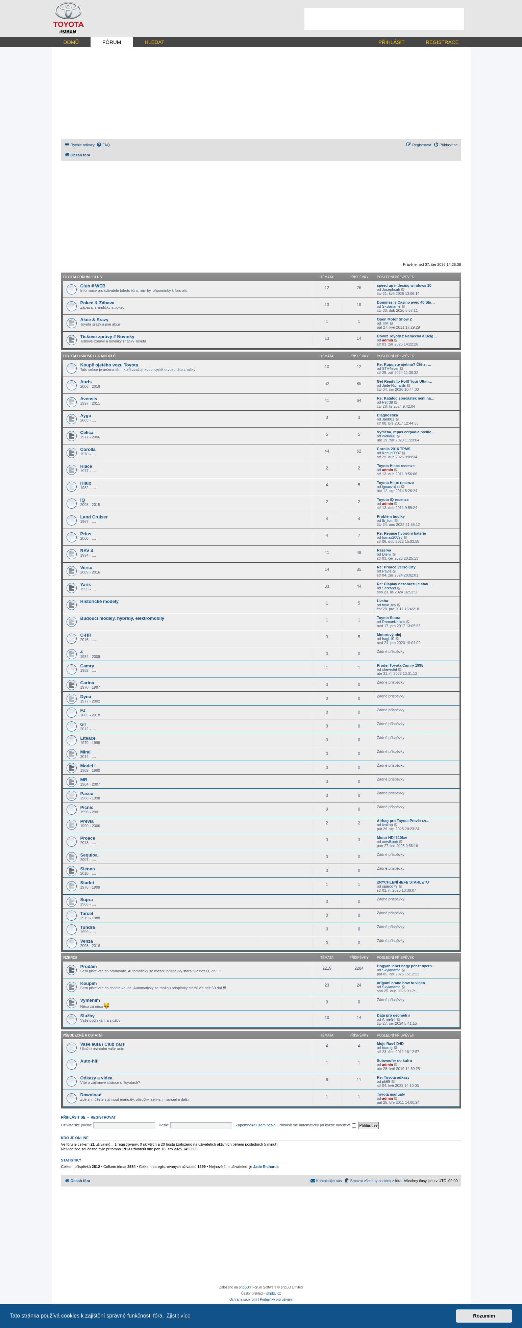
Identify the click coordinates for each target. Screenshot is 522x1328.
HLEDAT (154, 42)
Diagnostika (387, 415)
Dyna (85, 696)
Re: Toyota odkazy (393, 1077)
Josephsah (391, 289)
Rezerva (384, 550)
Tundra (87, 927)
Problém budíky (391, 516)
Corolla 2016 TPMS (394, 449)
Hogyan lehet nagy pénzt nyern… (406, 966)
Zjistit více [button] (179, 1316)
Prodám (88, 966)
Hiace (86, 466)
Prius (86, 533)
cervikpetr (390, 842)
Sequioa (89, 855)
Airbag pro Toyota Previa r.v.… (404, 821)
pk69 (386, 1081)
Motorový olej (389, 635)
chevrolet (389, 669)
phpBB (244, 1287)
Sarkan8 (389, 588)
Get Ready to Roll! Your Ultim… (404, 381)
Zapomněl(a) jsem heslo (255, 1125)
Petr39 (387, 402)
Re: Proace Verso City (396, 567)
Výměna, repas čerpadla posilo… (406, 432)
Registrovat (103, 1117)
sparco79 (389, 886)
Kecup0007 (391, 453)
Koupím (88, 983)
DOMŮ (71, 42)
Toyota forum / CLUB (82, 277)
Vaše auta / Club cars (102, 1044)
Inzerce (70, 958)
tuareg (387, 1048)
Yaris (85, 584)
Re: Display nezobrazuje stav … (405, 584)
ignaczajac (391, 487)
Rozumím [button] (484, 1316)
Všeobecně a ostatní (82, 1035)
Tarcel (86, 913)
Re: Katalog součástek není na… (406, 398)
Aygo (85, 415)
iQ (82, 500)
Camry (87, 665)
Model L (88, 765)
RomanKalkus (393, 622)
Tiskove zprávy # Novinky (107, 336)
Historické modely (99, 601)
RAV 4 (86, 550)
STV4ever (390, 368)
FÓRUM (111, 42)
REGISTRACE (442, 42)
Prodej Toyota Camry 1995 (400, 665)
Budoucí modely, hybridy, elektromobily (122, 618)
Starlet (87, 882)
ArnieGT (389, 1019)
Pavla (387, 571)
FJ (82, 710)
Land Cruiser (94, 516)
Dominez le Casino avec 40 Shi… (406, 302)
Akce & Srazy (94, 319)
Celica (87, 432)
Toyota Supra (388, 618)
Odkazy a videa (96, 1077)
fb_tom (388, 520)
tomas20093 (392, 537)
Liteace (88, 738)
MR (84, 779)
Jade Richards (394, 385)
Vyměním (90, 1000)
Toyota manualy (391, 1094)
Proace (87, 838)
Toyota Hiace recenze (396, 466)
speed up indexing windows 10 (404, 285)
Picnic (87, 807)
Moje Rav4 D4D (390, 1044)
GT (83, 724)
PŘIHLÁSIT (391, 42)
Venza (86, 941)
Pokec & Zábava (97, 302)
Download (91, 1094)
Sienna (87, 868)
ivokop (387, 825)
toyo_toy (389, 605)
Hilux (85, 483)
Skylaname (391, 306)
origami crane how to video (401, 983)
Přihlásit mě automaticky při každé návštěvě (317, 1125)
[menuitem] (103, 145)
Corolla (88, 449)
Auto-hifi (89, 1061)
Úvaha (382, 601)
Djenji (387, 554)
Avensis (88, 398)
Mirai (85, 752)
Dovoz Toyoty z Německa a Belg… (407, 336)
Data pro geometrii (393, 1015)
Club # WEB (93, 285)
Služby (87, 1015)
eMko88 (388, 436)
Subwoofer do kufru (394, 1060)
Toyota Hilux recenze (395, 483)
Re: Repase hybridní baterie (401, 533)
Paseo (87, 793)
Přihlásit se (73, 1117)
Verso (86, 567)
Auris (86, 381)
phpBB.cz (273, 1293)
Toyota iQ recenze (393, 499)
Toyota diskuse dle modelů (89, 356)
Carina (87, 682)
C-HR (86, 635)
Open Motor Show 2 (394, 319)
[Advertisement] (384, 19)
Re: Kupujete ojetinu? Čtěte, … (404, 364)
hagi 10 (388, 639)
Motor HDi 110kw (392, 838)
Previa (87, 821)
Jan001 (388, 419)
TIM (385, 323)
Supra (86, 899)
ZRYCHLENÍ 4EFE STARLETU (403, 882)
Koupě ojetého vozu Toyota (109, 364)
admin (387, 340)
